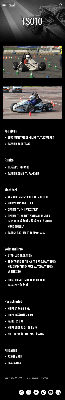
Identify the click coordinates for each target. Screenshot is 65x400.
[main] (32, 20)
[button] (4, 4)
